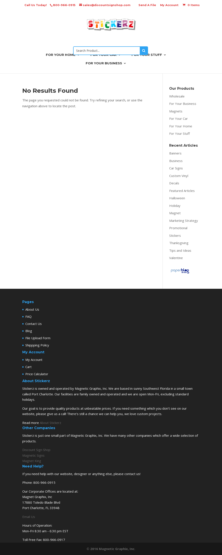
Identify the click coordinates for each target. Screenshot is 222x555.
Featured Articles (182, 190)
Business (176, 161)
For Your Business (182, 103)
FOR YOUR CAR (103, 55)
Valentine (176, 258)
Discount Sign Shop (36, 450)
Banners (175, 153)
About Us (32, 309)
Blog (28, 331)
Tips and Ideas (180, 250)
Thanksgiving (178, 243)
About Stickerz (50, 422)
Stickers (175, 235)
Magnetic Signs (33, 455)
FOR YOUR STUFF (147, 55)
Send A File (147, 5)
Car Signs (176, 168)
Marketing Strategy (183, 220)
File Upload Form (37, 338)
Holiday (174, 205)
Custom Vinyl (178, 176)
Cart (28, 367)
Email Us (28, 516)
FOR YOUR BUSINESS (104, 63)
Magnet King (31, 461)
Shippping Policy (37, 345)
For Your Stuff (179, 133)
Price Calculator (36, 374)
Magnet (175, 213)
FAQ (28, 316)
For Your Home (180, 126)
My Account (169, 5)
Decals (174, 183)
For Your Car (178, 118)
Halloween (177, 198)
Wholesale (177, 96)
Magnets (175, 111)
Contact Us (33, 323)
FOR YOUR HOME (61, 55)
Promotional (178, 228)
